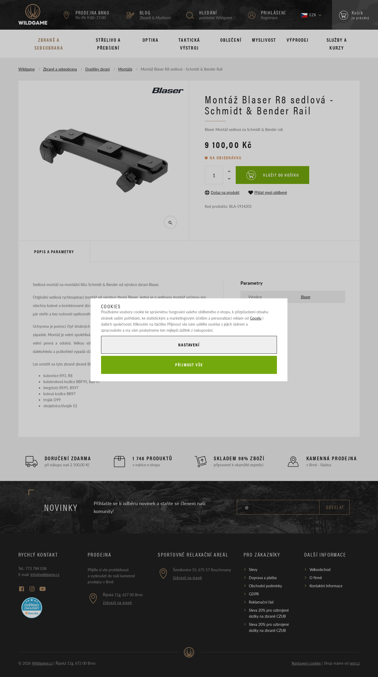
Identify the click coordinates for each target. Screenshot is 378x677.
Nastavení (189, 345)
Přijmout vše (189, 365)
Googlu (255, 318)
